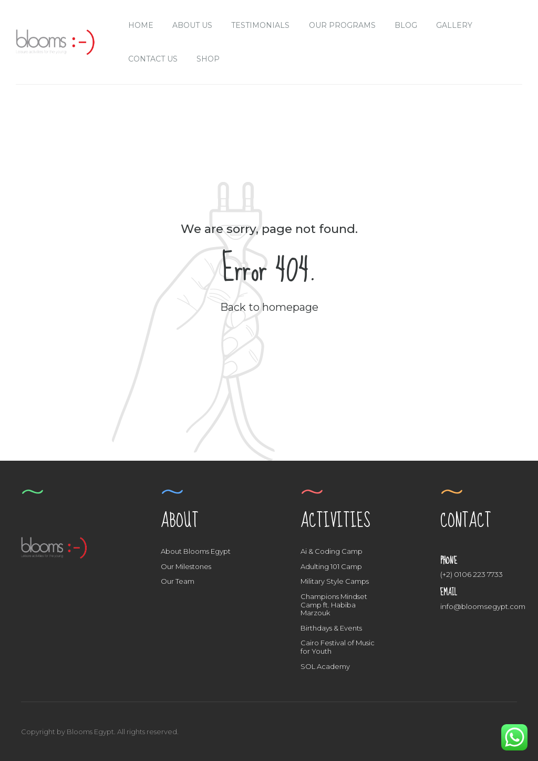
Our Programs (342, 25)
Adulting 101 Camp (331, 566)
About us (192, 25)
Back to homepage (269, 307)
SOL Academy (325, 666)
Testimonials (260, 25)
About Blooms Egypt (196, 551)
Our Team (177, 581)
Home (140, 25)
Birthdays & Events (331, 628)
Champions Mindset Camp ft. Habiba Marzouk (334, 604)
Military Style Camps (335, 581)
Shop (208, 59)
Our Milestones (186, 566)
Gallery (454, 25)
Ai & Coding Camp (332, 551)
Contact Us (153, 59)
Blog (406, 25)
